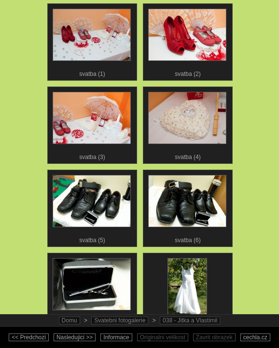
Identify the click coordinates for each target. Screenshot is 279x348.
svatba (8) (187, 290)
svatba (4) (187, 123)
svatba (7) (92, 290)
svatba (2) (187, 40)
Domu (69, 320)
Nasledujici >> (74, 337)
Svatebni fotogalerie (119, 320)
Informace (116, 337)
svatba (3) (92, 123)
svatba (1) (92, 40)
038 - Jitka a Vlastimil (190, 320)
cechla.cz (255, 337)
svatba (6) (187, 207)
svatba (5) (92, 207)
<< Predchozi (29, 337)
